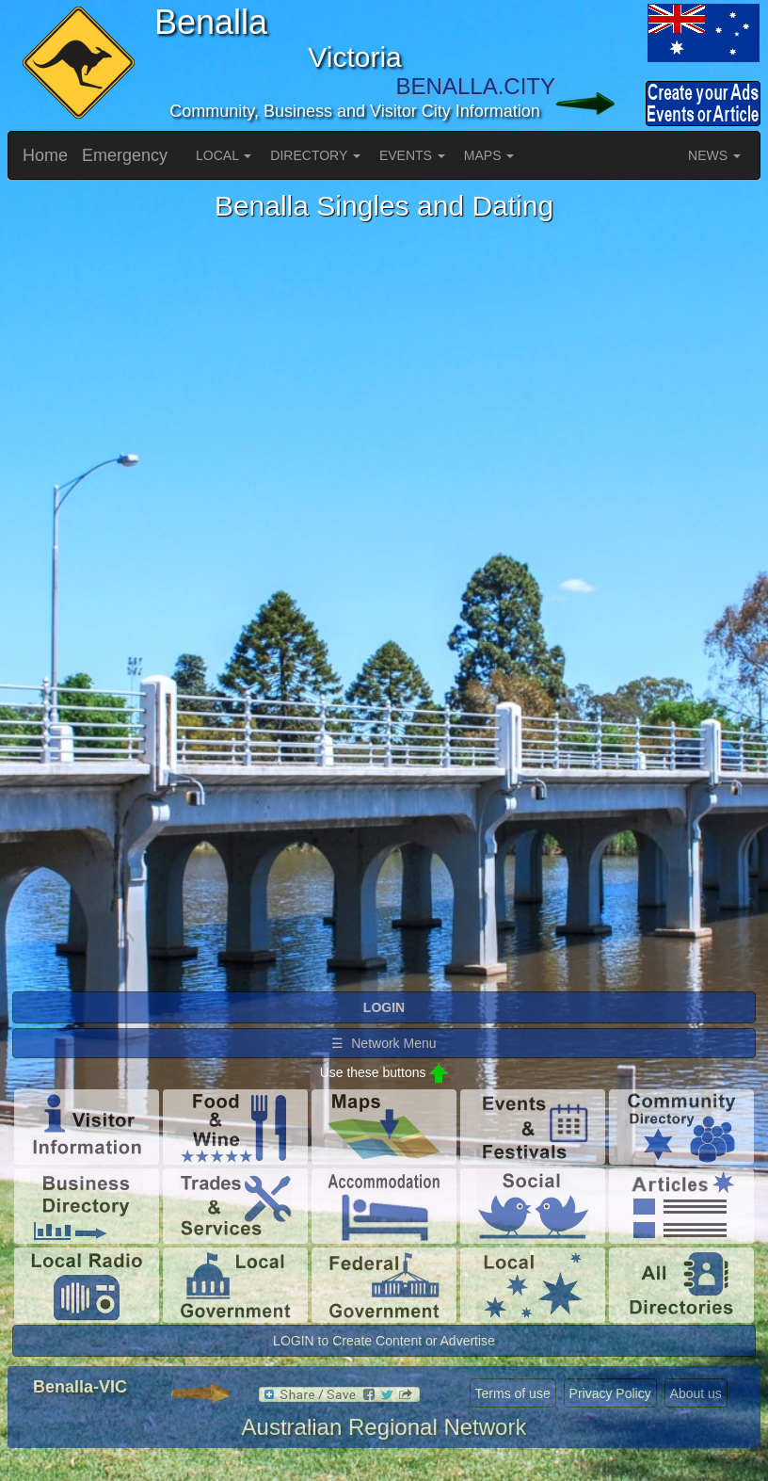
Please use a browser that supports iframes (384, 605)
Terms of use (513, 1393)
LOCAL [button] (223, 155)
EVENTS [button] (412, 155)
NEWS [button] (714, 155)
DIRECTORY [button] (315, 155)
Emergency (125, 155)
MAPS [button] (489, 155)
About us (696, 1393)
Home (45, 155)
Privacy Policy (610, 1393)
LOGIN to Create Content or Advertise (384, 1340)
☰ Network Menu (383, 1043)
